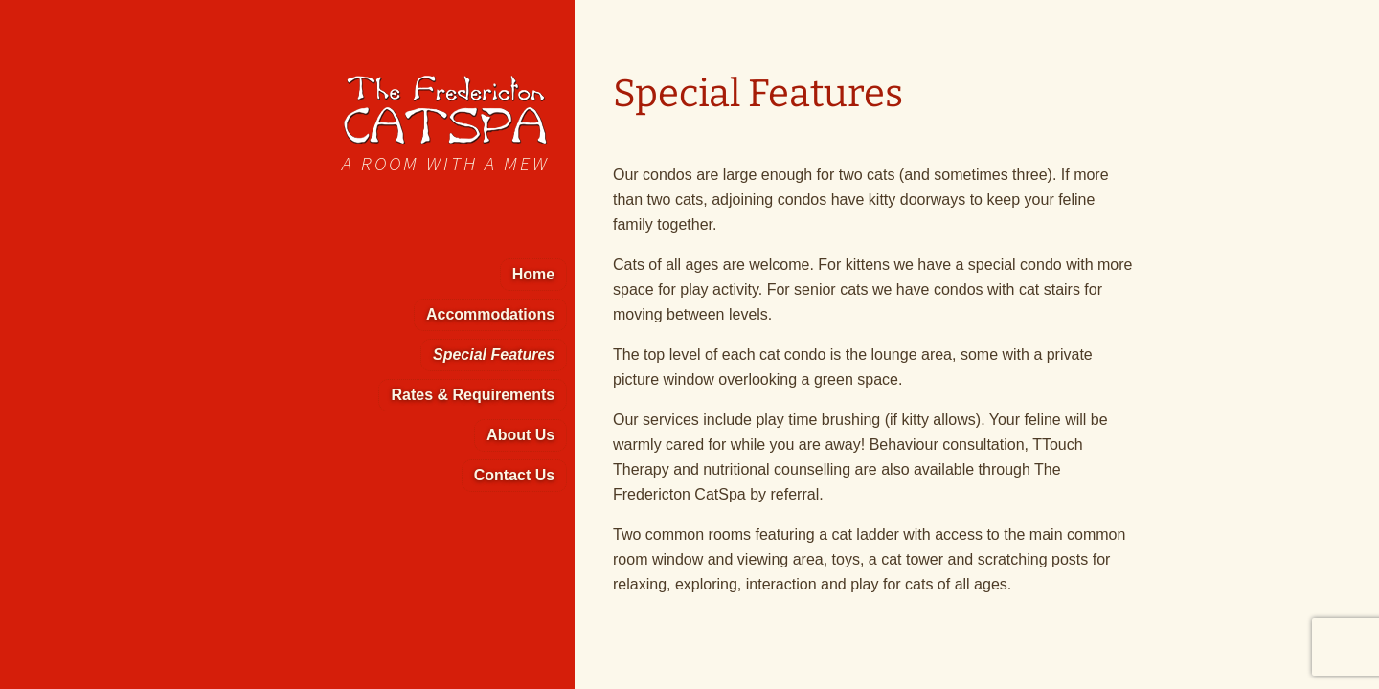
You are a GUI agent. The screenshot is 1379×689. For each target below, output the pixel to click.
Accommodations (490, 314)
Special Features (493, 354)
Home (533, 274)
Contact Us (514, 475)
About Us (520, 435)
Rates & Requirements (472, 395)
